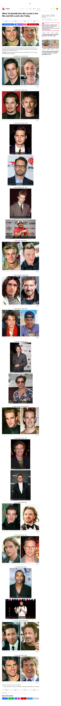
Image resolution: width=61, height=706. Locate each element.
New (27, 8)
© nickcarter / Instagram (22, 271)
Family (43, 37)
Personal (22, 8)
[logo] (6, 9)
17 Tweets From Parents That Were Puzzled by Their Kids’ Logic (50, 35)
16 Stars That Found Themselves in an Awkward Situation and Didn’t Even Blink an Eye (50, 53)
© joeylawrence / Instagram (18, 337)
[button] (44, 32)
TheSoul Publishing (48, 18)
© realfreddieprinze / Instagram (23, 86)
